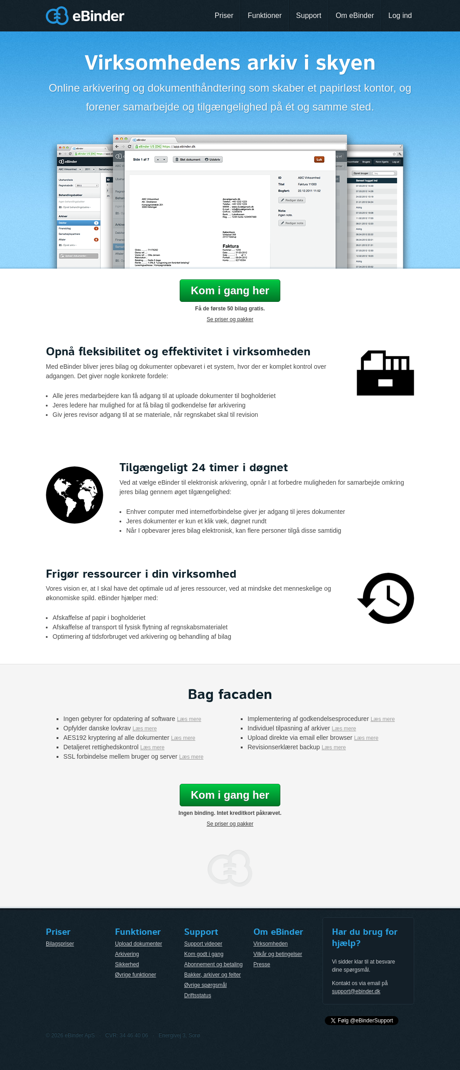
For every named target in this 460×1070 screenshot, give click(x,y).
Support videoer (203, 944)
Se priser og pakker (230, 319)
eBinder (85, 15)
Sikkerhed (127, 964)
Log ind (400, 15)
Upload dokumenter (138, 944)
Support (308, 15)
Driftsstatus (197, 995)
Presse (261, 964)
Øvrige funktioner (135, 975)
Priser (224, 15)
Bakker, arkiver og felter (212, 975)
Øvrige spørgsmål (205, 985)
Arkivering (127, 954)
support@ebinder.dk (356, 991)
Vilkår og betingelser (277, 954)
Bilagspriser (60, 944)
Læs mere (189, 719)
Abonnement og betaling (213, 964)
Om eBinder (355, 15)
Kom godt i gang (203, 954)
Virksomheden (270, 944)
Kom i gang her (230, 290)
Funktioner (265, 15)
